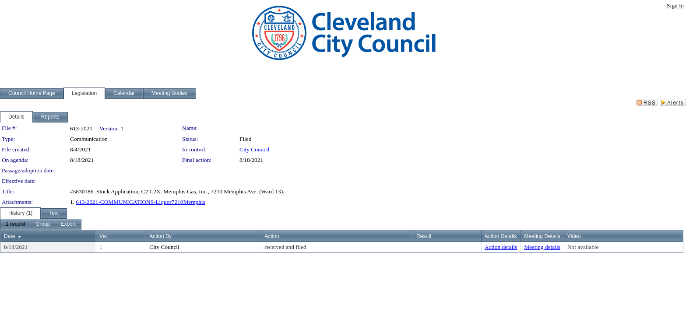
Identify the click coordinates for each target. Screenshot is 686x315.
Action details (501, 247)
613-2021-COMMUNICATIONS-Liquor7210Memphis (140, 202)
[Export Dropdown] (68, 224)
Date (9, 236)
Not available (582, 247)
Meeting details (542, 247)
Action (271, 236)
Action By (160, 236)
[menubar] (40, 224)
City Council (254, 149)
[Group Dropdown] (42, 224)
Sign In (675, 5)
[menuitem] (15, 224)
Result (423, 236)
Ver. (104, 236)
